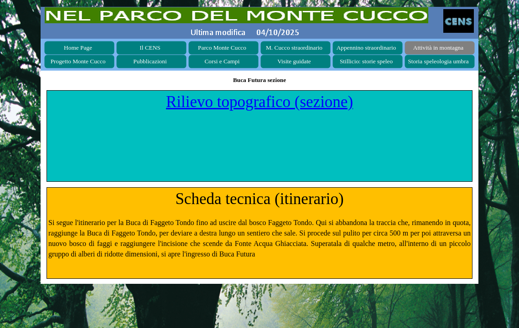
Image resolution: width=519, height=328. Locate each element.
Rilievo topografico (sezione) (259, 102)
